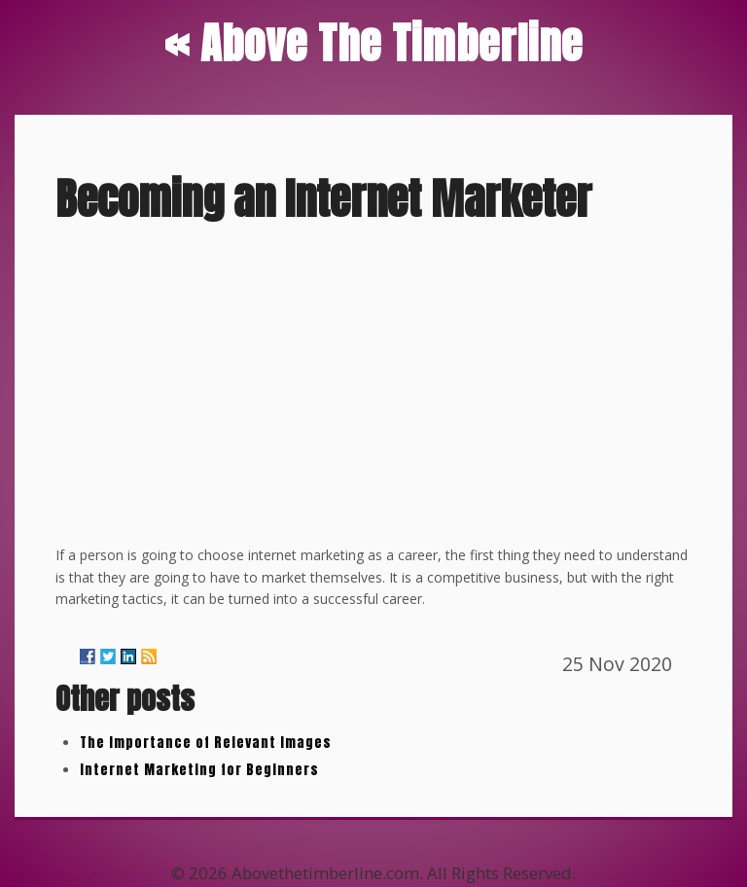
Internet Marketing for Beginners (199, 770)
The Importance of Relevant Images (206, 742)
